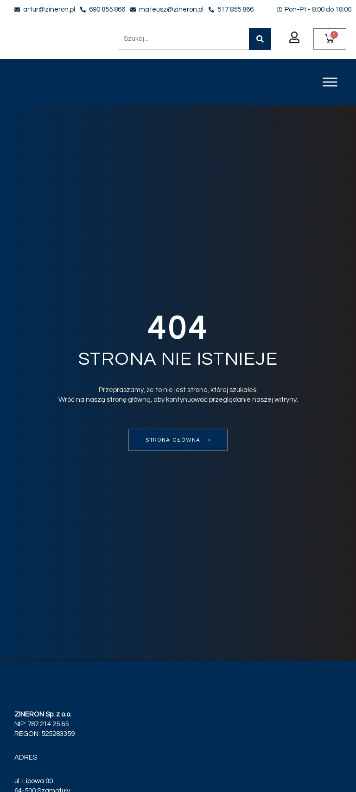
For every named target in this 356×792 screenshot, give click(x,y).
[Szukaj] (260, 39)
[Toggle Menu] (330, 81)
